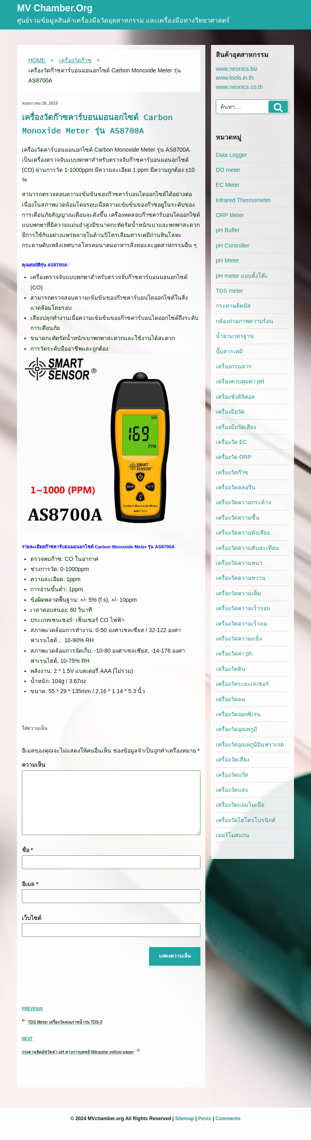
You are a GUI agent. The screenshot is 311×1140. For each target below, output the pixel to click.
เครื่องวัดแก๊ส (232, 775)
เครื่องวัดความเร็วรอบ (243, 608)
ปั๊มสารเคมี (229, 351)
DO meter (228, 170)
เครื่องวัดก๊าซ (232, 472)
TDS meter (229, 291)
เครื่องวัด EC (231, 442)
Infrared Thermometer (243, 200)
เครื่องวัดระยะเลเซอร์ (242, 684)
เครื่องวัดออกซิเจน (238, 714)
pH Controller (232, 245)
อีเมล (30, 884)
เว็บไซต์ (31, 918)
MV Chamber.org (55, 9)
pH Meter (227, 260)
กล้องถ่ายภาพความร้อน (244, 321)
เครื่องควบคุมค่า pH (240, 381)
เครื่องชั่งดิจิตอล (235, 396)
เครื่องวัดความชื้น (238, 517)
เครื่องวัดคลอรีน (236, 487)
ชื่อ (27, 850)
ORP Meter (230, 215)
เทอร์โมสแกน (232, 835)
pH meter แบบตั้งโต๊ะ (242, 276)
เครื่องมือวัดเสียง (236, 427)
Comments (228, 1118)
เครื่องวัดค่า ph (234, 653)
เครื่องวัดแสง (232, 790)
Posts (204, 1118)
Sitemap (184, 1118)
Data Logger (231, 155)
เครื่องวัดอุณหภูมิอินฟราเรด (250, 744)
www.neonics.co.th (239, 87)
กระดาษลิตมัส (233, 305)
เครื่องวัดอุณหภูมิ (236, 729)
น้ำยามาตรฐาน (235, 336)
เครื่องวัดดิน (230, 669)
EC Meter (228, 185)
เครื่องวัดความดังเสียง (243, 532)
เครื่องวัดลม (230, 699)
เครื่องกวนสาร (233, 366)
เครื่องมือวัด (230, 411)
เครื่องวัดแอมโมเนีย (240, 805)
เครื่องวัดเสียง (232, 759)
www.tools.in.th (234, 77)
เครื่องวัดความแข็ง (239, 638)
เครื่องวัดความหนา (239, 563)
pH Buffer (228, 230)
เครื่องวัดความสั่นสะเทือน (247, 548)
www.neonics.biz (237, 69)
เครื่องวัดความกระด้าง (243, 502)
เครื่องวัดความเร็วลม (241, 623)
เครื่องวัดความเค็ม (238, 593)
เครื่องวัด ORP (233, 457)
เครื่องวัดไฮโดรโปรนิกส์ (245, 820)
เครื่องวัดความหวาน (241, 578)
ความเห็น (33, 764)
